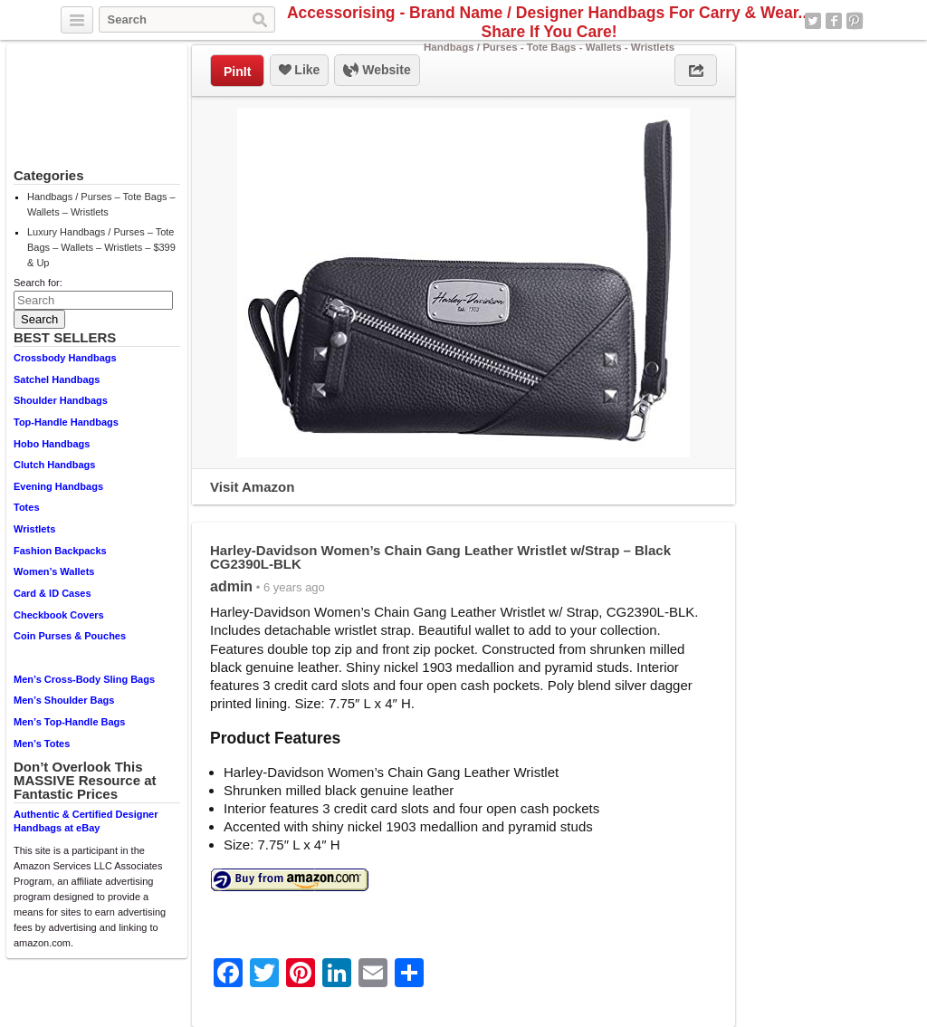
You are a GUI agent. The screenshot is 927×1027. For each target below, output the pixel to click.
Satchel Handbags (57, 379)
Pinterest (855, 21)
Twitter (813, 21)
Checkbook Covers (59, 614)
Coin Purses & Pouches (70, 635)
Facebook (834, 21)
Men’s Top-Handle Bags (69, 721)
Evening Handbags (58, 486)
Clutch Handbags (54, 464)
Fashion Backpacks (60, 550)
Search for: (38, 282)
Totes (27, 507)
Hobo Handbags (52, 443)
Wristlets (34, 528)
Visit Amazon (252, 486)
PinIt (237, 71)
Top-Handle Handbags (66, 422)
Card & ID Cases (52, 593)
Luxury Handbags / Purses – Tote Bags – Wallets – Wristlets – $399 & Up (101, 247)
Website (376, 70)
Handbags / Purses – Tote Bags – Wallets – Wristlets (101, 204)
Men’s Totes (42, 743)
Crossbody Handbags (65, 357)
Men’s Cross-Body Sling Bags (84, 679)
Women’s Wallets (54, 571)
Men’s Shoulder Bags (64, 700)
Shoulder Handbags (61, 400)
